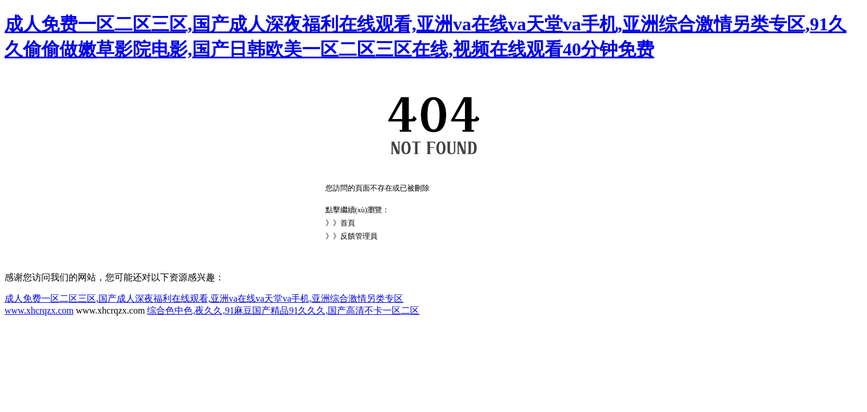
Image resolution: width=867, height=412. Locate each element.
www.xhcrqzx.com (39, 310)
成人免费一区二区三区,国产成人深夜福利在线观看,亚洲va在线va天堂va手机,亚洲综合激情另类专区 (204, 298)
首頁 (347, 223)
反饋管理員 (358, 236)
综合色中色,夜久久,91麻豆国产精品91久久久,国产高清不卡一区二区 (283, 310)
